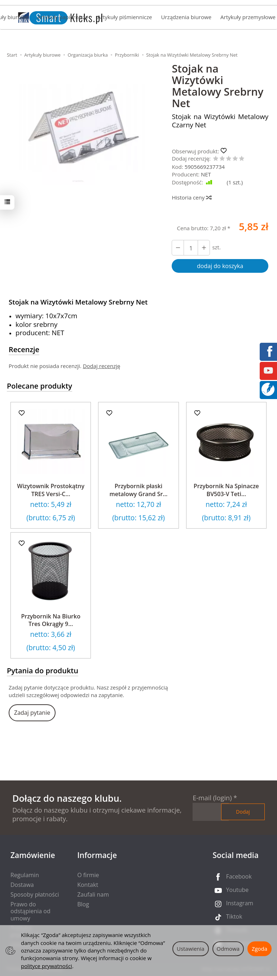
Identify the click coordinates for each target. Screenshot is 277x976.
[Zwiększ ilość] (178, 247)
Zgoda (259, 948)
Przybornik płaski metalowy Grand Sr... (138, 490)
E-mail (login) (212, 797)
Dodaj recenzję (101, 365)
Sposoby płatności (34, 894)
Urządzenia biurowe (186, 17)
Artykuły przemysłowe (248, 17)
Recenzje (24, 349)
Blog (83, 904)
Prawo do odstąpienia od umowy (30, 911)
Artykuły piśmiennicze (124, 17)
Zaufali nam (93, 894)
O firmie (88, 875)
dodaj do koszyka (220, 266)
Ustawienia (191, 948)
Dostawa (22, 885)
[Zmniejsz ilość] (204, 247)
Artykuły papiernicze (62, 17)
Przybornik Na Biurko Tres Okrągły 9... (50, 620)
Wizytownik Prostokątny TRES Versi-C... (50, 490)
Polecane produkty (39, 386)
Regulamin (24, 875)
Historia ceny (191, 197)
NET (206, 174)
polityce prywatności (46, 966)
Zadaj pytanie (32, 713)
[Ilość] (191, 247)
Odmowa (228, 948)
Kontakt (87, 885)
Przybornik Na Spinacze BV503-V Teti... (226, 490)
